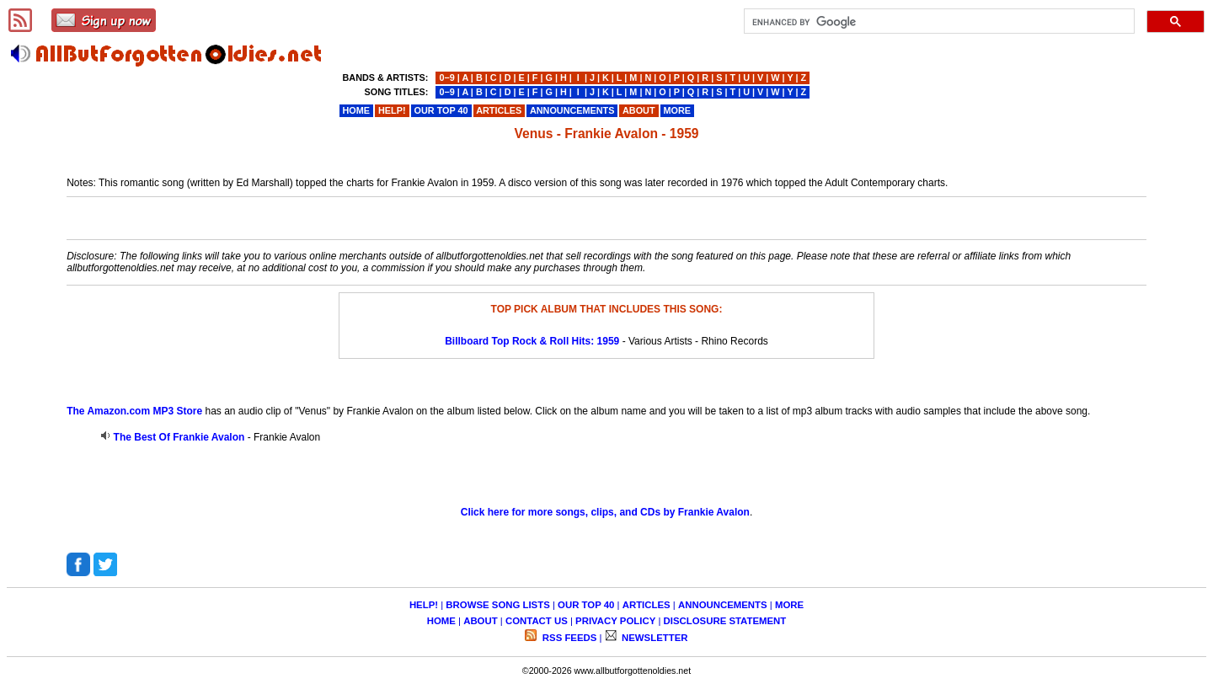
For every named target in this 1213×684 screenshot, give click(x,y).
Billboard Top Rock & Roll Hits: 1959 (532, 341)
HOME (441, 621)
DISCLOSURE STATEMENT (725, 621)
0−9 (446, 77)
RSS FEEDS (568, 638)
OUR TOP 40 (586, 605)
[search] (937, 21)
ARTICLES (647, 605)
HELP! (423, 605)
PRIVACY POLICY (615, 621)
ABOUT (480, 621)
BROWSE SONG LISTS (497, 605)
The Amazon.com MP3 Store (134, 411)
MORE (789, 605)
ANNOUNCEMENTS (722, 605)
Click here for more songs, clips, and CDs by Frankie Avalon (605, 512)
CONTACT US (536, 621)
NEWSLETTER (653, 638)
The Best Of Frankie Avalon (179, 437)
